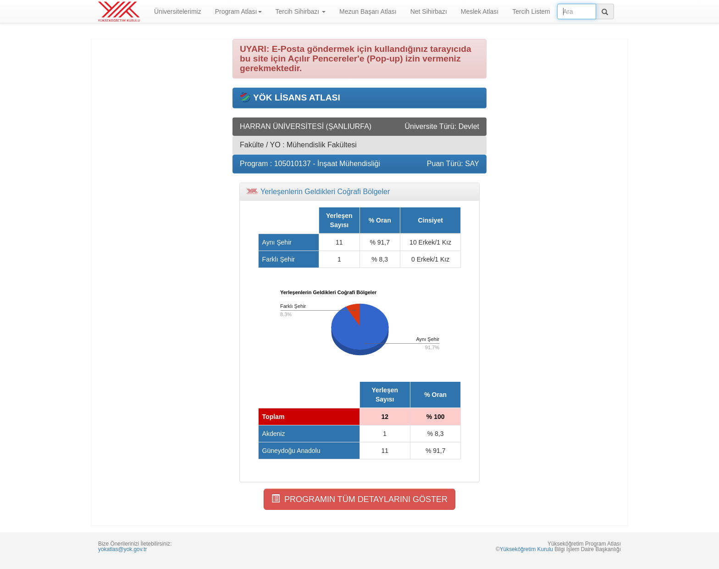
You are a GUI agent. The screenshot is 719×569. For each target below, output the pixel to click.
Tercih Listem (531, 11)
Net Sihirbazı (428, 11)
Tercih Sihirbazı (301, 11)
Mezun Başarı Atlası (368, 11)
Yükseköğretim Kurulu (526, 549)
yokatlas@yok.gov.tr (122, 549)
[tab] (359, 192)
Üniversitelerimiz (177, 11)
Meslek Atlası (479, 11)
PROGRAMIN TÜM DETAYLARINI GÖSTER (359, 499)
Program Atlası (238, 11)
